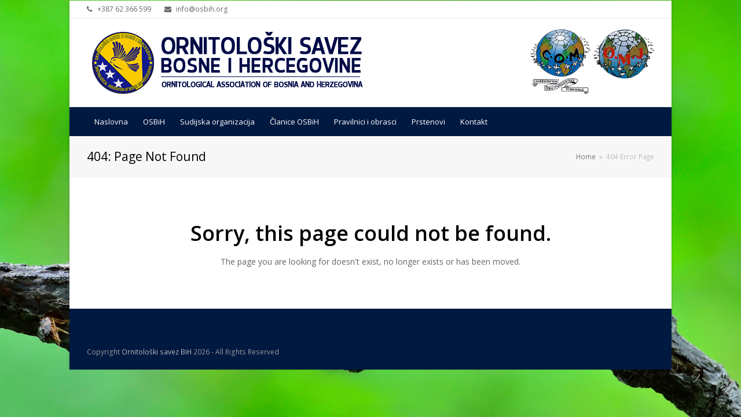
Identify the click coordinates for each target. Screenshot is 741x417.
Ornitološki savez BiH (157, 352)
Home (586, 156)
